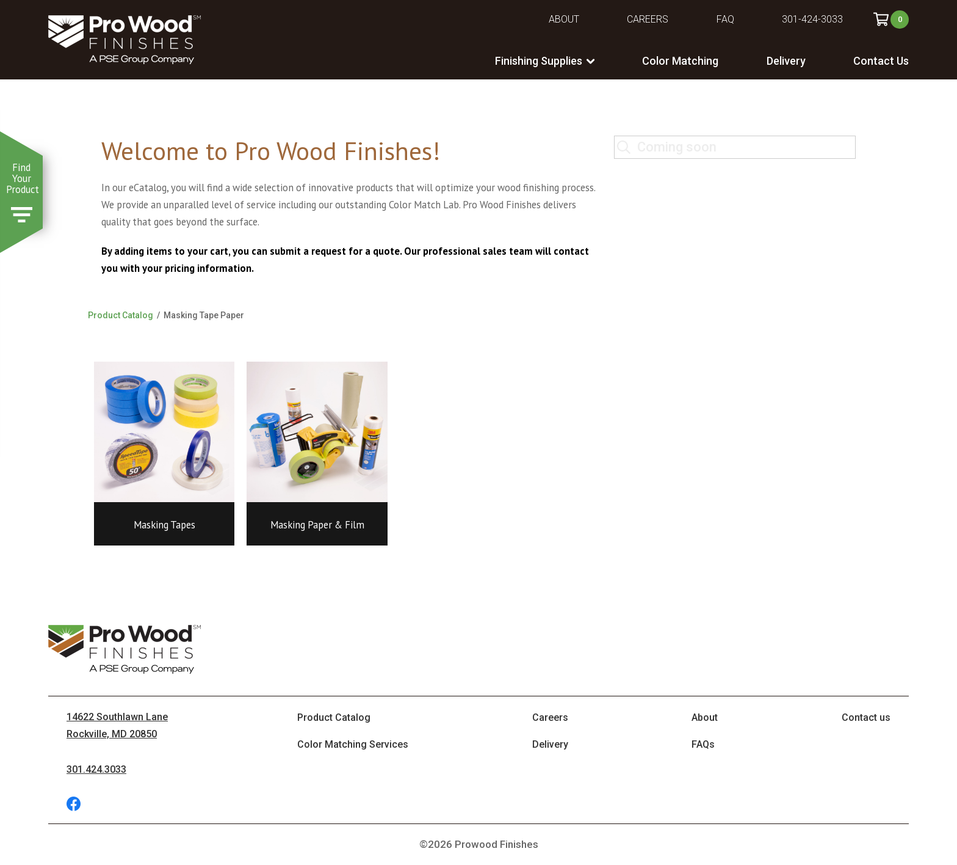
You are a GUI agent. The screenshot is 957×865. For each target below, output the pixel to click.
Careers (647, 19)
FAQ (725, 19)
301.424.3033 (96, 769)
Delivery (786, 60)
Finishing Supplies (538, 60)
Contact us (866, 717)
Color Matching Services (352, 744)
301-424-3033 (812, 19)
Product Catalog (120, 315)
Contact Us (881, 60)
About (564, 19)
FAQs (703, 744)
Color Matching (680, 60)
